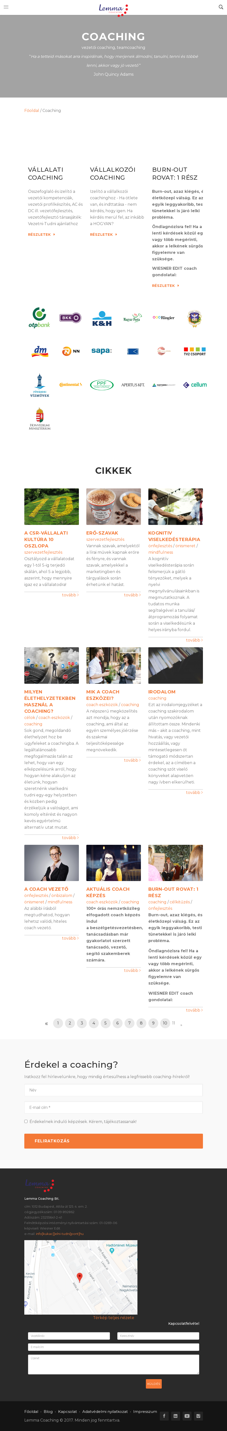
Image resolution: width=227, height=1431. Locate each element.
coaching (33, 724)
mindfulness (160, 552)
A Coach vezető (46, 889)
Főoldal (31, 110)
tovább (70, 595)
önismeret (185, 546)
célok (29, 717)
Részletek (41, 234)
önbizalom (61, 895)
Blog (48, 1411)
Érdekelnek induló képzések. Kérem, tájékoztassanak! (80, 1121)
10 (165, 1023)
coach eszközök (54, 717)
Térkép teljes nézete (113, 1317)
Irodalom (162, 692)
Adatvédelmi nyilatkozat (105, 1411)
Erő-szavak (102, 533)
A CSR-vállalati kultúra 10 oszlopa (46, 539)
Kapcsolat (67, 1411)
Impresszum (145, 1411)
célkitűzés (180, 902)
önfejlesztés (160, 546)
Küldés (153, 1384)
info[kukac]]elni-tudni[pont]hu (60, 1234)
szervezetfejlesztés (43, 552)
